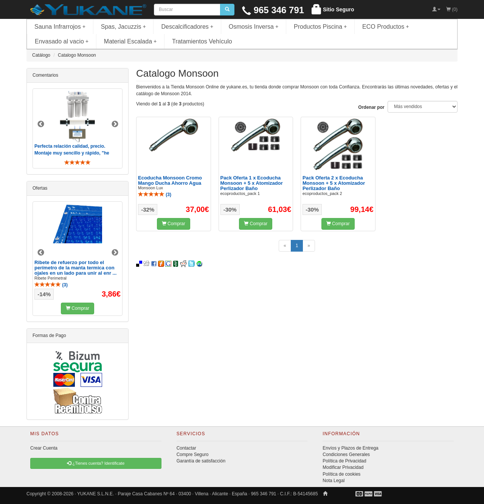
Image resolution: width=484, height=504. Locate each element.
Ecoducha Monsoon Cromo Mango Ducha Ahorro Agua (170, 180)
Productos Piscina (320, 26)
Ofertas (40, 188)
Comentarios (45, 75)
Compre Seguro (193, 454)
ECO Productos (385, 26)
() (154, 194)
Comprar (173, 223)
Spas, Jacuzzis (123, 26)
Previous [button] (41, 124)
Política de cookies (341, 474)
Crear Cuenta (43, 448)
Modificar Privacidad (343, 467)
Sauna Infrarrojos (59, 26)
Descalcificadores (187, 26)
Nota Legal (333, 480)
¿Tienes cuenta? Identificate (95, 463)
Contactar (186, 448)
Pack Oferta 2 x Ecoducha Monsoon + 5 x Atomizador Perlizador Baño (333, 183)
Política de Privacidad (344, 461)
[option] (78, 128)
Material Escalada (130, 41)
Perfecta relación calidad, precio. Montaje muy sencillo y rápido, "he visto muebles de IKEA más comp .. (72, 153)
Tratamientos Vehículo (202, 41)
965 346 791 (273, 10)
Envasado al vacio (61, 41)
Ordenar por (371, 107)
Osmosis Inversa (254, 26)
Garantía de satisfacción (201, 461)
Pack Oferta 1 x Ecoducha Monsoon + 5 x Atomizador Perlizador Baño (251, 183)
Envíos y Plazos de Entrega (350, 448)
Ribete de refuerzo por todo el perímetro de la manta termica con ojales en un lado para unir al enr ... (75, 268)
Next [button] (115, 124)
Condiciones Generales (346, 454)
